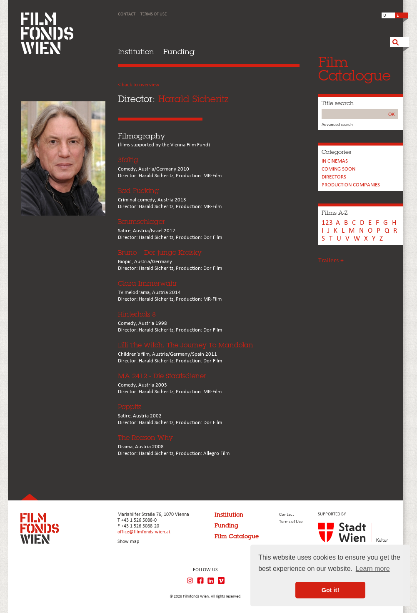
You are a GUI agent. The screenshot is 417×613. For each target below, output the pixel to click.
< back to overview (138, 85)
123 (327, 222)
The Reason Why (145, 438)
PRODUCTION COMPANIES (351, 185)
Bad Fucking (138, 191)
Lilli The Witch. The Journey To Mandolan (185, 345)
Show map (128, 541)
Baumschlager (141, 222)
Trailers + (331, 260)
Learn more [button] (373, 568)
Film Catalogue (237, 536)
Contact (126, 14)
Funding (179, 51)
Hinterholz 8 (137, 314)
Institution (136, 51)
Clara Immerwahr (147, 283)
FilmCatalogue (354, 68)
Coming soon (338, 169)
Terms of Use (153, 14)
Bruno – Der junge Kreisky (160, 252)
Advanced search (337, 125)
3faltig (128, 160)
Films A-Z (334, 212)
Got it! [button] (330, 590)
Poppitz (129, 407)
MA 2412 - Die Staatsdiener (162, 376)
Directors (334, 177)
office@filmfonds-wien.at (143, 532)
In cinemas (335, 161)
